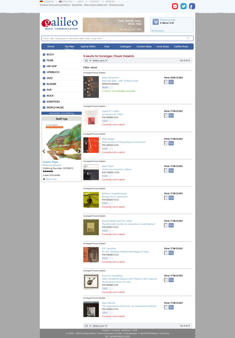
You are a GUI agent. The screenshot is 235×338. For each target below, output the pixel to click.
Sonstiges (53, 101)
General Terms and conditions (55, 4)
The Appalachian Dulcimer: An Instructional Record (129, 306)
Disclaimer (77, 4)
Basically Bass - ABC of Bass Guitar (120, 80)
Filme (50, 60)
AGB (134, 330)
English (65, 1)
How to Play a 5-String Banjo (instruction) (124, 142)
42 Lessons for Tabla (112, 114)
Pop (49, 89)
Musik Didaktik (99, 73)
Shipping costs (116, 4)
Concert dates (144, 46)
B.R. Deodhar (109, 248)
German (47, 1)
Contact (94, 1)
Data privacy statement (96, 4)
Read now (51, 179)
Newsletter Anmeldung (61, 113)
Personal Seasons (52, 165)
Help (80, 1)
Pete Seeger (108, 139)
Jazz (50, 78)
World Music (55, 107)
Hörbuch (53, 72)
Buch (50, 54)
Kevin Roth (108, 166)
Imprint (110, 1)
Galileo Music (181, 46)
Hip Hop (52, 66)
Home (50, 46)
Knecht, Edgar (50, 162)
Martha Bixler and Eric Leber (117, 221)
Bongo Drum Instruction (115, 196)
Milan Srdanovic (110, 77)
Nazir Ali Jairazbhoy (112, 275)
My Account (157, 30)
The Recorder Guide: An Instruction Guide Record (128, 224)
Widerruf (126, 330)
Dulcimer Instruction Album (117, 169)
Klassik (51, 83)
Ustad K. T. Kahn (110, 111)
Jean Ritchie (108, 303)
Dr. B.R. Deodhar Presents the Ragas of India (125, 251)
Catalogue (125, 46)
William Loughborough (114, 193)
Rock (50, 95)
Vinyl (106, 46)
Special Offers (88, 46)
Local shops (163, 46)
